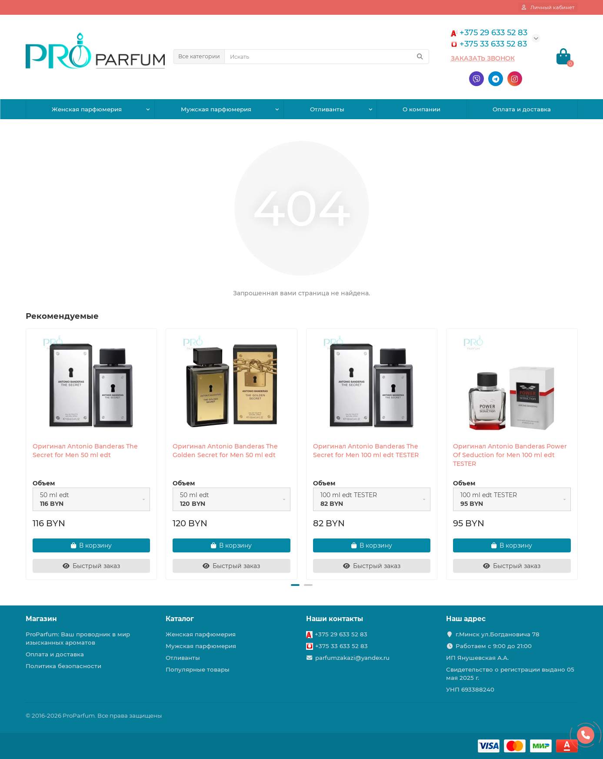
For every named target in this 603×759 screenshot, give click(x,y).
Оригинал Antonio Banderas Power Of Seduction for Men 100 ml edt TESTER (510, 455)
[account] (548, 7)
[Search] (326, 56)
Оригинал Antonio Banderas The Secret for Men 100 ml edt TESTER (366, 450)
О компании (421, 109)
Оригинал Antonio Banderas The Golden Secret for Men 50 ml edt (225, 450)
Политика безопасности (63, 665)
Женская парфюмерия (87, 109)
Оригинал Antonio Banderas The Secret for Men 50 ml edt (85, 450)
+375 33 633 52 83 (341, 645)
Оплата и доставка (522, 109)
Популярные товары (198, 669)
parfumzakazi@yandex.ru (352, 657)
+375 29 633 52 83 (341, 634)
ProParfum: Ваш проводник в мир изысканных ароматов (78, 638)
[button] (295, 585)
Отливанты (327, 109)
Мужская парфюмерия (216, 109)
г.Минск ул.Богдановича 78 (498, 634)
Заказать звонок (483, 58)
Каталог (180, 619)
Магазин (41, 619)
